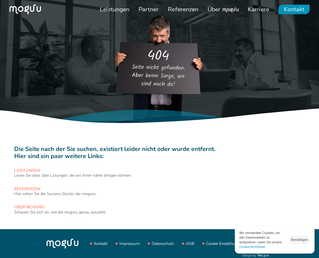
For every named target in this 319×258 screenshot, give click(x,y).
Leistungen (114, 9)
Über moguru (29, 207)
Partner (149, 9)
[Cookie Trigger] (225, 244)
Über (214, 9)
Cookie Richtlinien (252, 247)
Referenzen (183, 9)
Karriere (258, 9)
